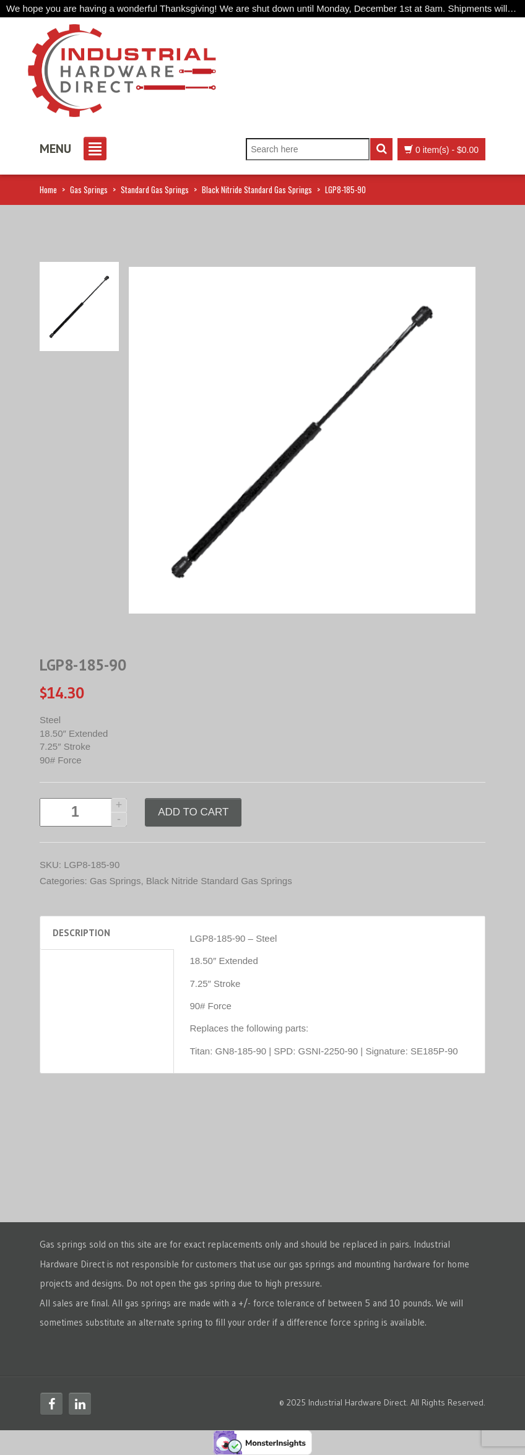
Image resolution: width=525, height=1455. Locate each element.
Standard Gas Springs (155, 189)
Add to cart (193, 812)
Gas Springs (89, 189)
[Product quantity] (83, 812)
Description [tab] (81, 933)
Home (48, 189)
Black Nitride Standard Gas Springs (257, 189)
